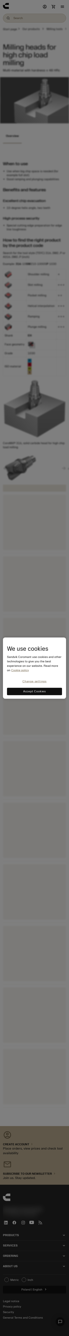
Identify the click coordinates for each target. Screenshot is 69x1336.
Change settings (34, 681)
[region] (34, 668)
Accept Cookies (34, 691)
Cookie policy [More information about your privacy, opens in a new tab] (20, 670)
